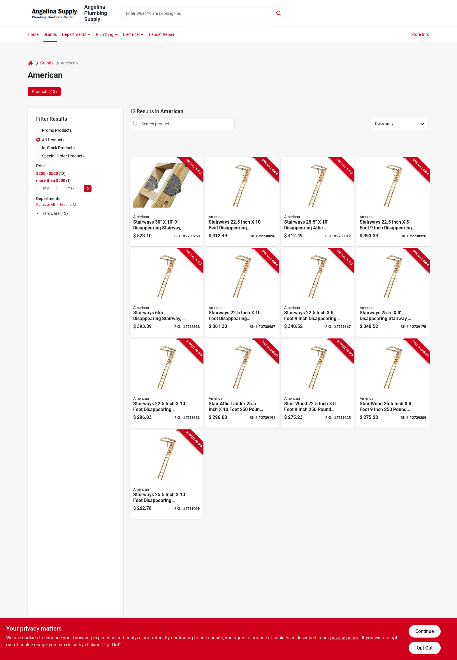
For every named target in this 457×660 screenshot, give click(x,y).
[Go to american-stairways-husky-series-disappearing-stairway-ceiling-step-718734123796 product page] (393, 383)
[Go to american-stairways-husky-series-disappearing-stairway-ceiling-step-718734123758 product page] (317, 292)
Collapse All (45, 205)
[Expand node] (38, 213)
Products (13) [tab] (44, 91)
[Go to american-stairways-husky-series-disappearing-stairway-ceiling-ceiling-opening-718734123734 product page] (242, 292)
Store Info (420, 34)
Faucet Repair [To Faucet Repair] (162, 34)
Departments (74, 34)
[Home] (30, 63)
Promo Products (57, 130)
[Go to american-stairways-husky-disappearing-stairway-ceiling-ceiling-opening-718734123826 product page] (166, 201)
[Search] (279, 13)
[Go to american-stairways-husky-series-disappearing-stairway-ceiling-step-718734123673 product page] (393, 201)
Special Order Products (63, 156)
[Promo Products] (38, 130)
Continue (424, 631)
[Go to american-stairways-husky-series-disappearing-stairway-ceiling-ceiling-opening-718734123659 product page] (242, 201)
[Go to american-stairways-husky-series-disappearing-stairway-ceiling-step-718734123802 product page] (317, 383)
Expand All (68, 205)
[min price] (46, 188)
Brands (50, 34)
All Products (53, 139)
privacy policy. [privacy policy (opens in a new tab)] (344, 637)
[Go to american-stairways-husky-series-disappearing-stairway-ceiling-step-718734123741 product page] (166, 474)
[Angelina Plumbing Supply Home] (54, 13)
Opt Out (425, 648)
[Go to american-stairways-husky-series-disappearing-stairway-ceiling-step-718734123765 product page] (393, 292)
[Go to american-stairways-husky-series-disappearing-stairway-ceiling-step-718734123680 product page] (166, 292)
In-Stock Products (58, 147)
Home (33, 34)
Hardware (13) (54, 213)
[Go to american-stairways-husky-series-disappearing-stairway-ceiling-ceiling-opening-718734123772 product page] (166, 383)
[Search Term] (202, 13)
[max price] (71, 188)
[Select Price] (88, 188)
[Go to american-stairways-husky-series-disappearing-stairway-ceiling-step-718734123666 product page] (317, 201)
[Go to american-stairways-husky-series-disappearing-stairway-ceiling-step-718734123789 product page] (242, 383)
